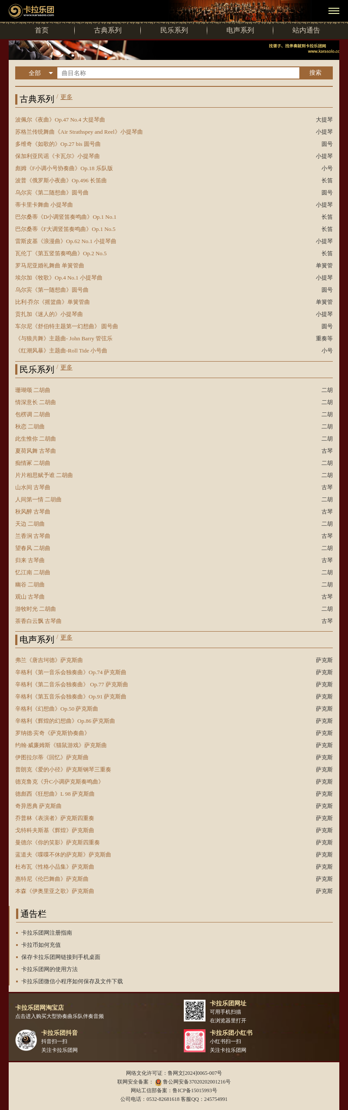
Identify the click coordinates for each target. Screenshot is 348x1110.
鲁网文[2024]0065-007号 (195, 1073)
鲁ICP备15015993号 (194, 1090)
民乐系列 (174, 30)
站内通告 (306, 30)
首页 (42, 30)
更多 (66, 97)
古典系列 (108, 30)
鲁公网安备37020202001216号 (197, 1082)
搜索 (315, 72)
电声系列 (240, 30)
